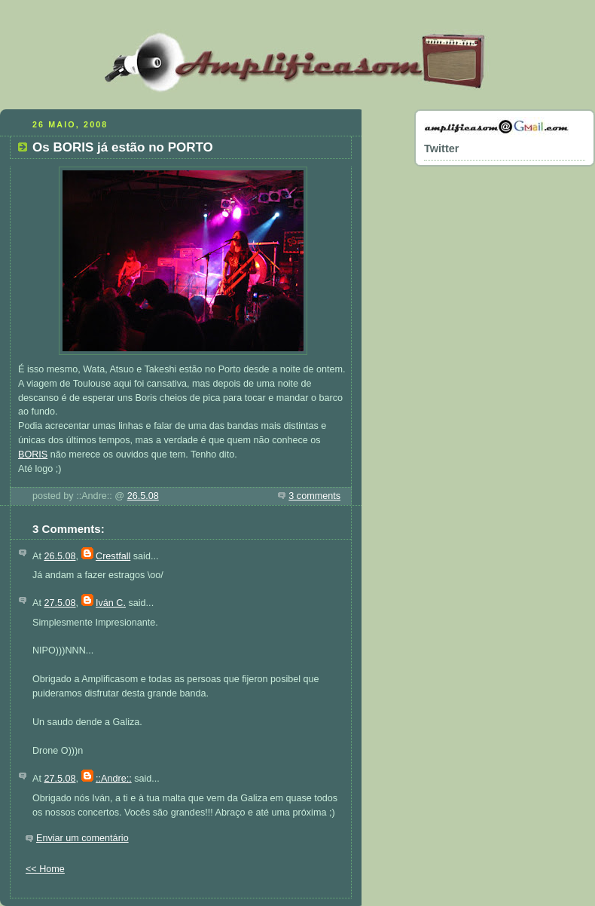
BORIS (32, 454)
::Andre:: (114, 778)
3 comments (314, 496)
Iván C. (111, 603)
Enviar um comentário (82, 838)
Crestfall (113, 556)
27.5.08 (59, 603)
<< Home (45, 869)
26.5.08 (143, 496)
